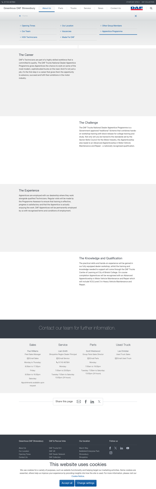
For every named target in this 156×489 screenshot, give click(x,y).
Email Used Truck (124, 358)
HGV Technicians (28, 37)
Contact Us (116, 8)
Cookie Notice (78, 476)
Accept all (67, 483)
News (100, 8)
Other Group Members (111, 26)
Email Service (64, 358)
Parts (60, 8)
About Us (46, 8)
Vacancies (65, 31)
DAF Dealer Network (57, 454)
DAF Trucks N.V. (55, 448)
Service (87, 8)
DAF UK (52, 451)
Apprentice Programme (111, 31)
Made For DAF (67, 37)
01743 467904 (8, 2)
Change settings (85, 483)
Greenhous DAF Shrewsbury (19, 8)
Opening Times (27, 26)
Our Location (66, 26)
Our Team (25, 31)
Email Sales (34, 358)
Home (23, 16)
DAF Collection (148, 2)
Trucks (73, 8)
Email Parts (94, 358)
